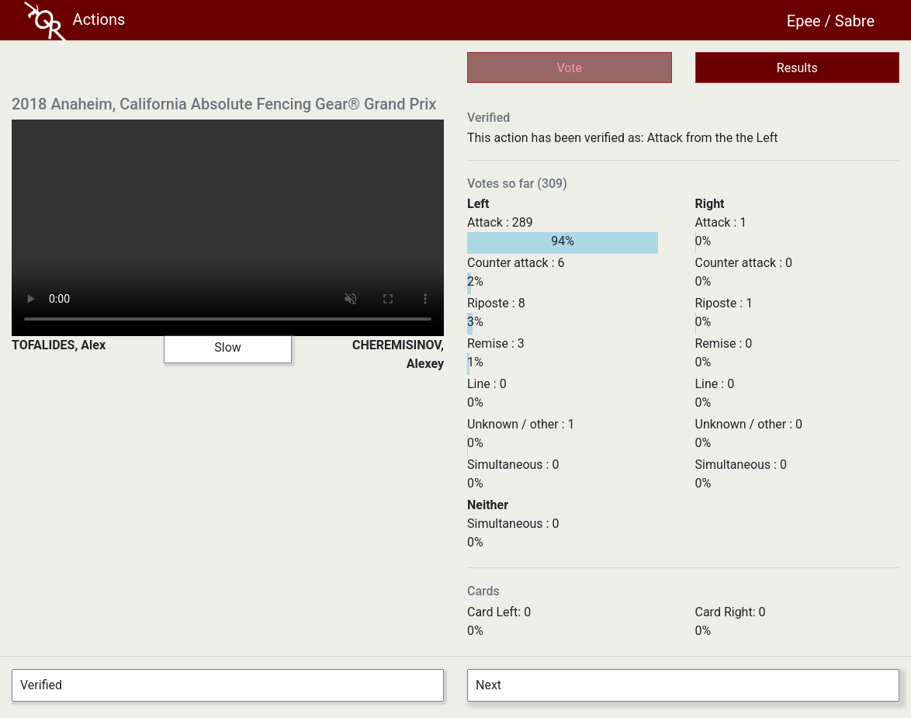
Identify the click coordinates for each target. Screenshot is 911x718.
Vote (569, 68)
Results (797, 68)
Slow (227, 347)
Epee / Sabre (831, 21)
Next (488, 685)
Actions (74, 21)
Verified (41, 685)
